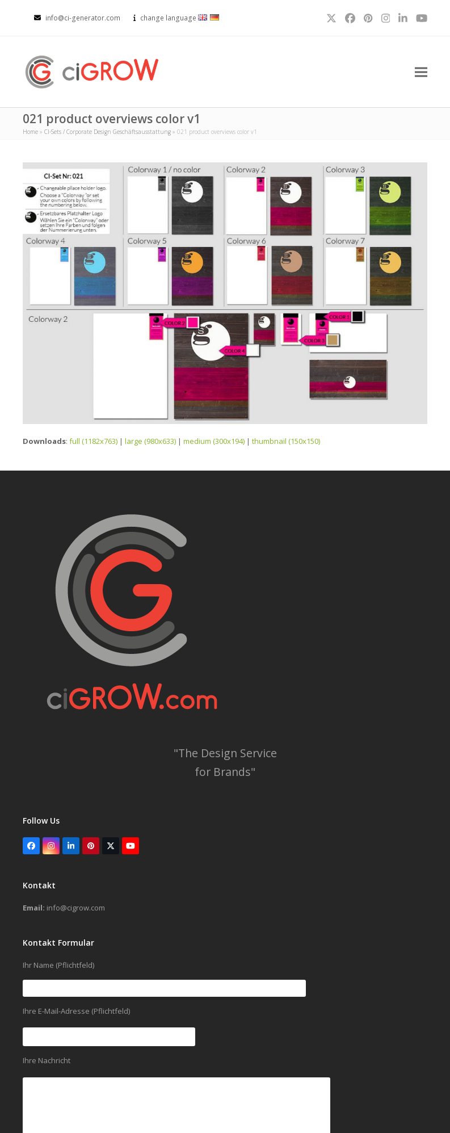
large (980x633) (150, 442)
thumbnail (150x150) (286, 442)
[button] (421, 72)
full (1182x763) (93, 442)
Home (30, 132)
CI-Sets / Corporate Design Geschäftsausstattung (107, 132)
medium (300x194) (214, 442)
